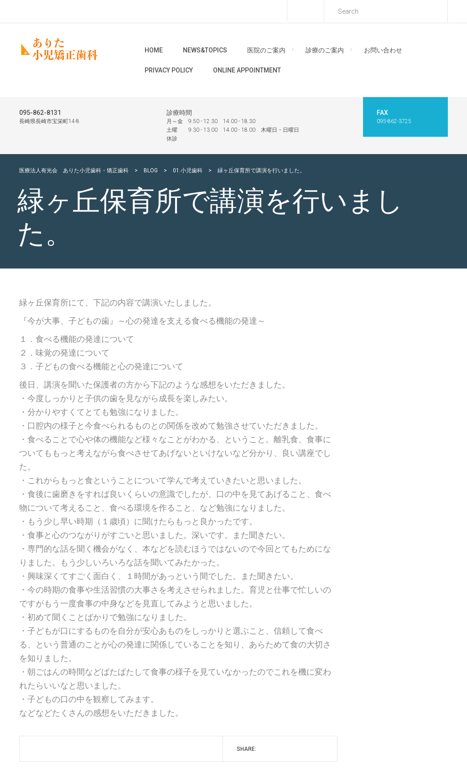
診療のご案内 (325, 50)
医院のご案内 (266, 50)
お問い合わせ (383, 50)
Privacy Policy (169, 70)
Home (154, 50)
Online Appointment (247, 70)
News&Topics (205, 50)
